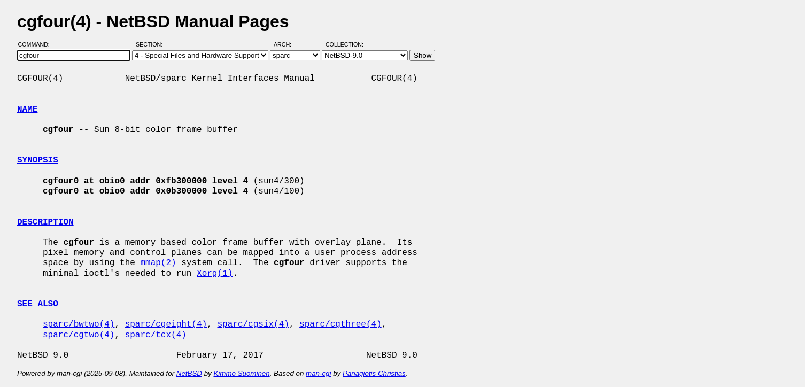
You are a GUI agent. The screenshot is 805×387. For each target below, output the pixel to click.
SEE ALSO (37, 304)
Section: (151, 44)
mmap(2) (158, 263)
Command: (37, 44)
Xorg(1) (215, 274)
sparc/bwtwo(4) (78, 324)
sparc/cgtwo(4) (78, 335)
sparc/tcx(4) (156, 335)
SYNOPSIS (37, 160)
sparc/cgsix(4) (253, 324)
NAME (27, 109)
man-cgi (318, 373)
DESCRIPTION (45, 222)
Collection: (344, 44)
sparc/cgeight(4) (166, 324)
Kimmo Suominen (241, 373)
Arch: (287, 44)
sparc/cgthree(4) (340, 324)
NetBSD (189, 373)
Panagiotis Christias (374, 373)
